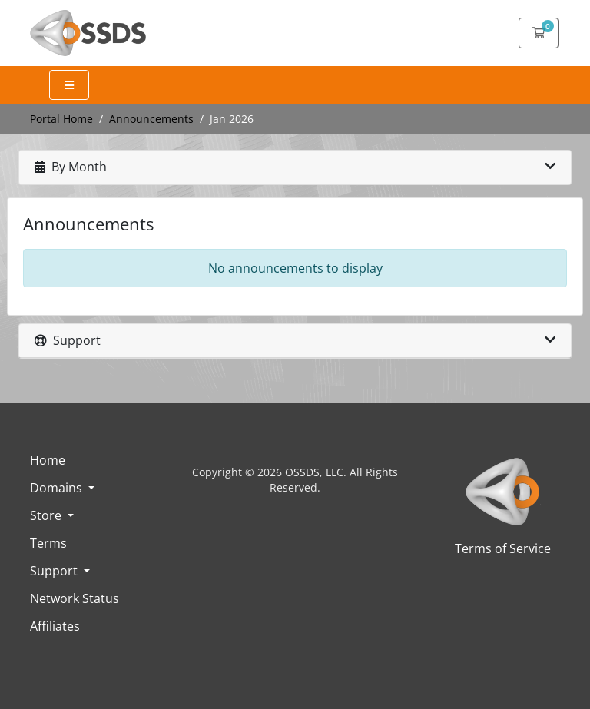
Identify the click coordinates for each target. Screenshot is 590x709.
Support (55, 570)
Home (47, 460)
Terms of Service (503, 548)
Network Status (74, 598)
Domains (57, 487)
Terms (48, 543)
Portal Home (61, 118)
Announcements (151, 118)
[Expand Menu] (69, 85)
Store (47, 515)
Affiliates (55, 626)
